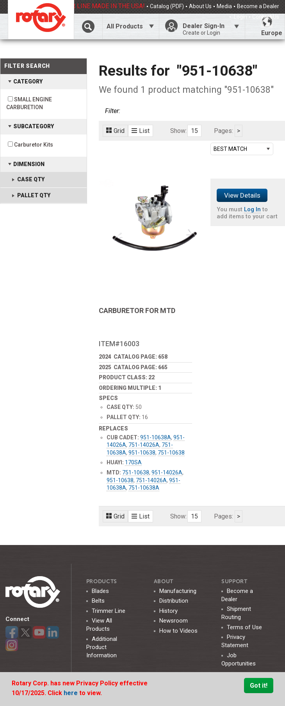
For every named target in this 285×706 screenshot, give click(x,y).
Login (240, 17)
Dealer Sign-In (211, 29)
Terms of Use (244, 627)
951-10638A (155, 437)
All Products (125, 26)
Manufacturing (177, 591)
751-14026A (143, 445)
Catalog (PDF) (167, 6)
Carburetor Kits (33, 145)
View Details (242, 195)
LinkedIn (52, 632)
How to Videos (178, 630)
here (71, 693)
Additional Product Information (101, 647)
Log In (252, 209)
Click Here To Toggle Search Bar (88, 26)
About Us (200, 6)
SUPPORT (234, 581)
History (168, 610)
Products (102, 581)
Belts (98, 600)
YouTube (39, 632)
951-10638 (141, 452)
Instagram (11, 645)
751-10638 (171, 452)
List (141, 130)
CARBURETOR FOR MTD (137, 310)
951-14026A (166, 472)
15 (194, 130)
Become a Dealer (258, 6)
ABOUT (164, 581)
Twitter (25, 632)
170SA (133, 462)
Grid (115, 130)
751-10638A (143, 488)
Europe (271, 26)
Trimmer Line (108, 610)
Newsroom (173, 620)
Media (224, 6)
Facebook (11, 632)
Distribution (173, 600)
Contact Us (265, 17)
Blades (100, 591)
